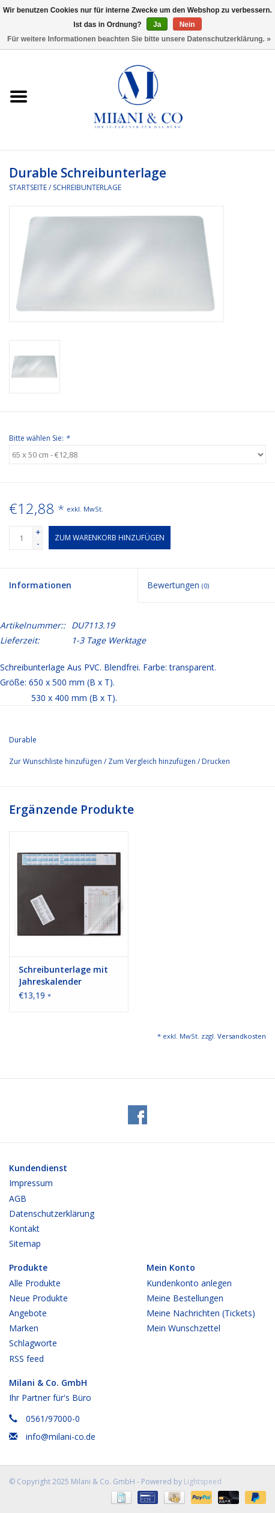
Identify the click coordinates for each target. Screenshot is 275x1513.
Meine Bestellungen (185, 1298)
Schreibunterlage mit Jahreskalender (63, 975)
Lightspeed (203, 1481)
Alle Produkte (35, 1283)
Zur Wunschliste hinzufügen (56, 761)
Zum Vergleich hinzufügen (153, 761)
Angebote (28, 1313)
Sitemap (25, 1243)
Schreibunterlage (87, 187)
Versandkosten (241, 1035)
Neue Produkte (38, 1298)
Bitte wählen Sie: (39, 438)
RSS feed (26, 1358)
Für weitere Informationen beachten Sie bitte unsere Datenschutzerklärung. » (139, 39)
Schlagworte (33, 1343)
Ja (157, 24)
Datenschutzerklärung (51, 1213)
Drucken (216, 761)
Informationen (40, 585)
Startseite (28, 187)
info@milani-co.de (60, 1436)
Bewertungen (178, 585)
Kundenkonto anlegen (189, 1283)
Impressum (31, 1183)
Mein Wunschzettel (183, 1328)
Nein (187, 24)
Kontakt (24, 1228)
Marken (23, 1328)
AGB (17, 1198)
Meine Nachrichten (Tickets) (201, 1313)
